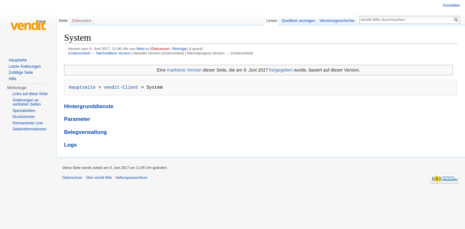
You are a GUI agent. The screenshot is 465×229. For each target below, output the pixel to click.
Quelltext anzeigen (298, 20)
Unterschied (79, 53)
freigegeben (281, 70)
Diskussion (160, 48)
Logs (70, 145)
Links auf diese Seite (30, 94)
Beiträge (180, 48)
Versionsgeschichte (336, 20)
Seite (63, 20)
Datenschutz (72, 177)
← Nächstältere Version (111, 53)
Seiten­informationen (29, 129)
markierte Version (184, 70)
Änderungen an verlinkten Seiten (26, 102)
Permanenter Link (27, 123)
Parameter (77, 119)
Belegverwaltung (85, 132)
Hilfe (12, 79)
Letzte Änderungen (25, 66)
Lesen (272, 20)
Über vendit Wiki (99, 177)
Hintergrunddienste (88, 106)
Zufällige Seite (21, 72)
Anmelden (451, 5)
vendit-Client (121, 87)
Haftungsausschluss (131, 177)
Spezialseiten (23, 110)
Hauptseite (82, 87)
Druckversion (23, 116)
